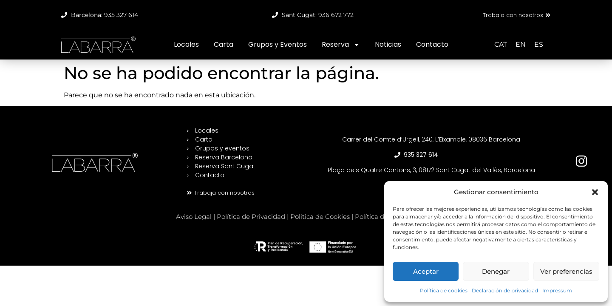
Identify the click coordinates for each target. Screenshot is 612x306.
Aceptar (426, 271)
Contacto (432, 44)
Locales (186, 44)
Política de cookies (444, 290)
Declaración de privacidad (505, 290)
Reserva (341, 44)
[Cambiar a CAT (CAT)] (500, 45)
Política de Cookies (320, 216)
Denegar (496, 271)
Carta (223, 44)
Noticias (388, 44)
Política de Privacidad (251, 216)
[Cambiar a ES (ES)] (538, 45)
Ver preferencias (566, 271)
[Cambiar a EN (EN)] (520, 45)
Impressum (557, 290)
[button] (595, 192)
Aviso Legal (194, 216)
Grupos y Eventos (277, 44)
